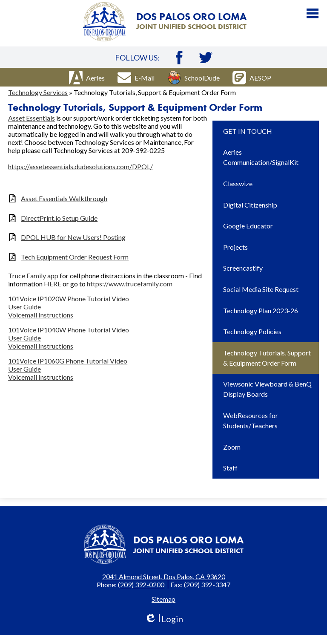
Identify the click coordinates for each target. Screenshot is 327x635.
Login (163, 619)
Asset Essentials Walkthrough (64, 198)
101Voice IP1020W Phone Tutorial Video (68, 298)
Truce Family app (33, 275)
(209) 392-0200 (141, 584)
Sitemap (163, 599)
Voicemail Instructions (40, 315)
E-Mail (136, 77)
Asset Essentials (31, 118)
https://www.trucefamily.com (129, 284)
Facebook (179, 57)
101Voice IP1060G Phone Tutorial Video (67, 361)
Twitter (205, 57)
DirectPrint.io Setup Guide (59, 218)
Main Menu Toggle (312, 13)
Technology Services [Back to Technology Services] (38, 92)
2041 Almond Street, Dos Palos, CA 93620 (163, 576)
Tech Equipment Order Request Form (75, 257)
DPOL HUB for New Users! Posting (73, 237)
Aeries (87, 77)
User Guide (24, 307)
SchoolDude (193, 77)
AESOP (251, 77)
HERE (52, 284)
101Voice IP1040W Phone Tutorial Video (68, 330)
